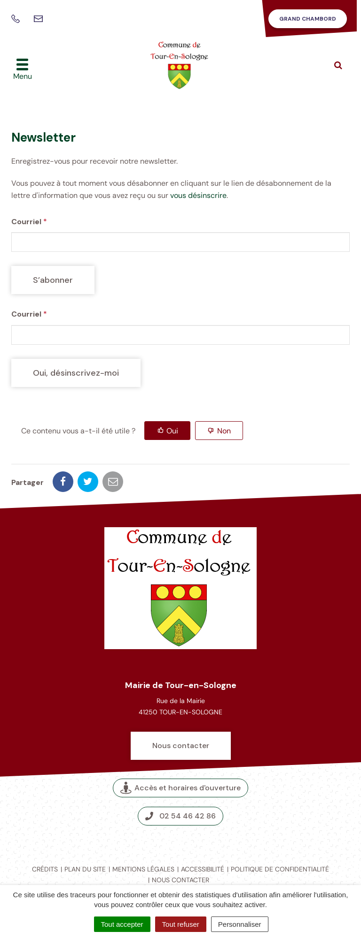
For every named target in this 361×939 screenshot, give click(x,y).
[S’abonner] (52, 280)
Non (224, 431)
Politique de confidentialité (280, 869)
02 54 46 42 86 (180, 816)
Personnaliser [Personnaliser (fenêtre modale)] (239, 924)
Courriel (29, 222)
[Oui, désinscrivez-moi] (76, 373)
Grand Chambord (307, 19)
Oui (172, 431)
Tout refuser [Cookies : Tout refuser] (180, 924)
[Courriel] (180, 242)
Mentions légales (143, 869)
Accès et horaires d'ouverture (180, 788)
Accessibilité (202, 869)
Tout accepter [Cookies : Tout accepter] (122, 924)
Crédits (45, 869)
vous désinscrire (198, 195)
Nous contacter (180, 745)
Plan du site (85, 869)
